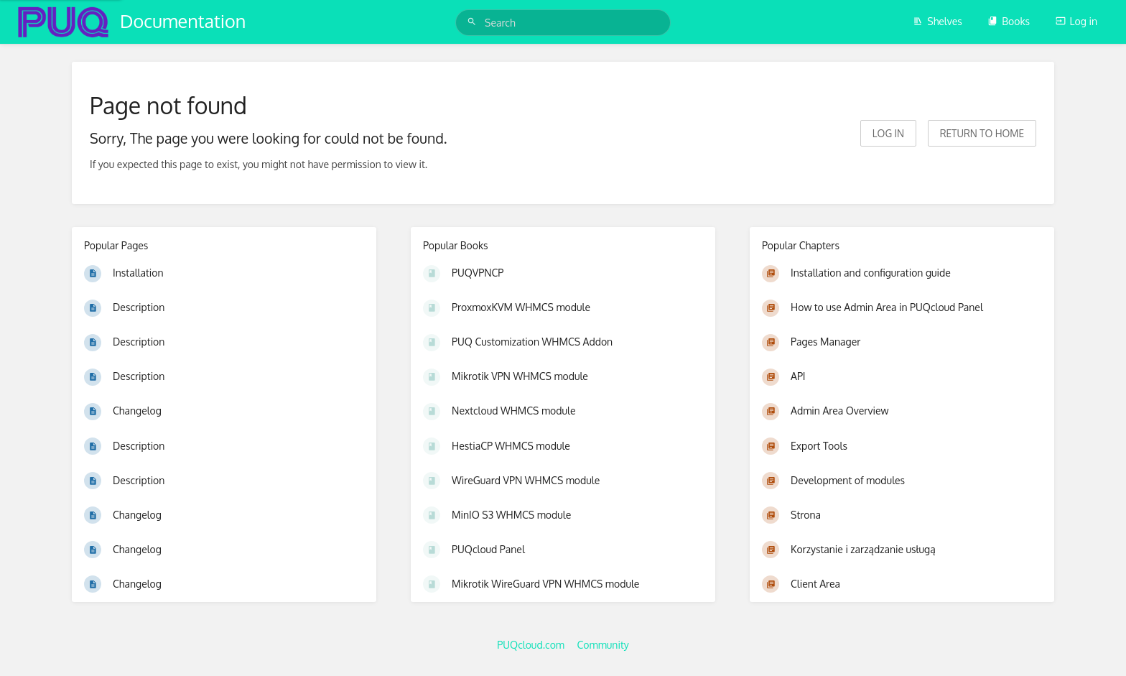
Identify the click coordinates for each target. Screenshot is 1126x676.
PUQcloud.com (530, 645)
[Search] (474, 22)
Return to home (982, 133)
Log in (1076, 21)
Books (1008, 21)
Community (603, 645)
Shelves (937, 21)
